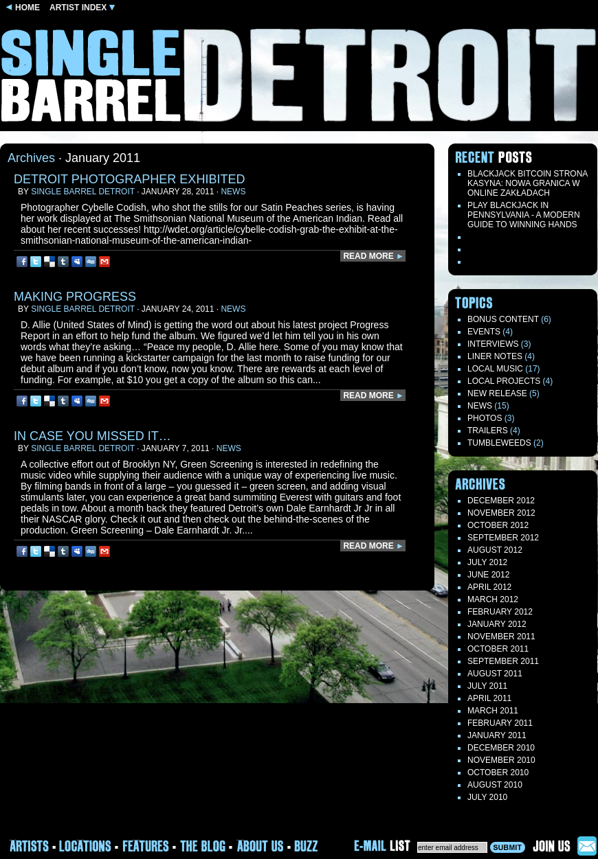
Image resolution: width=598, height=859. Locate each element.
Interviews (492, 344)
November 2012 (501, 513)
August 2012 (494, 550)
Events (483, 331)
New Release (497, 393)
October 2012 (498, 525)
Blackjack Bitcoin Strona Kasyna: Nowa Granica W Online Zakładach (527, 183)
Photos (484, 418)
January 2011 (497, 735)
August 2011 (494, 673)
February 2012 (500, 612)
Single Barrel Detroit (83, 191)
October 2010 (498, 772)
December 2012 (501, 500)
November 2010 (501, 760)
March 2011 (492, 710)
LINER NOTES (494, 356)
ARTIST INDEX (82, 7)
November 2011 (501, 636)
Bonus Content (503, 319)
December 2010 (501, 748)
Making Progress (75, 296)
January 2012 (497, 624)
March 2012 (492, 599)
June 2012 (488, 575)
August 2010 (494, 785)
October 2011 (498, 649)
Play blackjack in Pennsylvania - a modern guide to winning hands (523, 215)
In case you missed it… (92, 436)
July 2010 (487, 797)
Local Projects (503, 381)
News (233, 191)
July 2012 (487, 562)
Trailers (487, 430)
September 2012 (503, 537)
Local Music (495, 369)
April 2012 (489, 587)
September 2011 (503, 661)
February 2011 (500, 723)
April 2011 (489, 698)
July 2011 (487, 686)
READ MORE (373, 256)
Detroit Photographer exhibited (129, 179)
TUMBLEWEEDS (499, 443)
